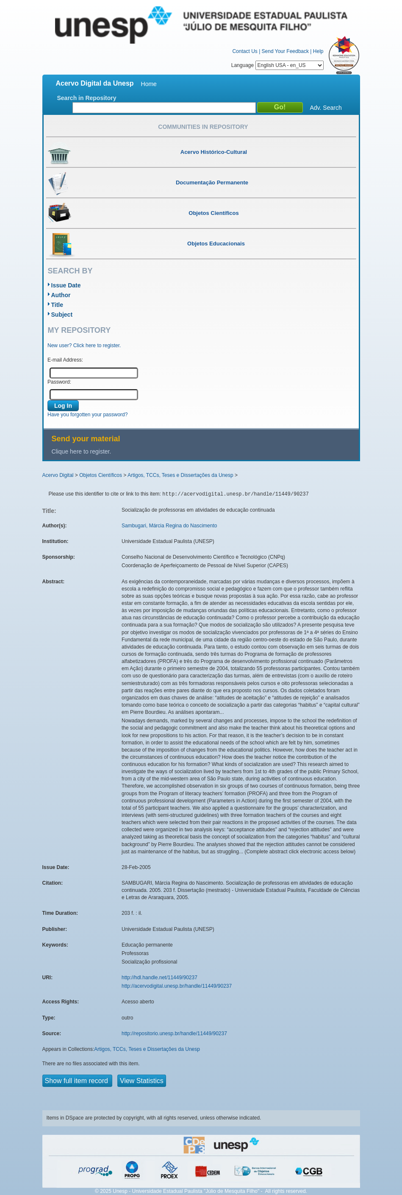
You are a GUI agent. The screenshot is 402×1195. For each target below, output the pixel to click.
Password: (59, 382)
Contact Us (244, 51)
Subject (62, 314)
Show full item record (77, 1080)
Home (149, 84)
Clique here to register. (81, 451)
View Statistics (142, 1080)
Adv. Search (326, 107)
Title (57, 304)
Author (61, 295)
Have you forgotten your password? (87, 415)
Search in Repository (86, 98)
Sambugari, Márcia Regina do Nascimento (169, 526)
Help (318, 51)
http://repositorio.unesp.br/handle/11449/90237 (174, 1033)
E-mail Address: (65, 360)
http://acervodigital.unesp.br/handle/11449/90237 (177, 986)
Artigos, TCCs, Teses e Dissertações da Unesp (180, 475)
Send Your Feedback (285, 51)
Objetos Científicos (100, 475)
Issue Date (66, 285)
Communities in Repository (203, 126)
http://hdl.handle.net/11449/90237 (159, 978)
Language (277, 65)
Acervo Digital (58, 475)
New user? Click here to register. (84, 345)
